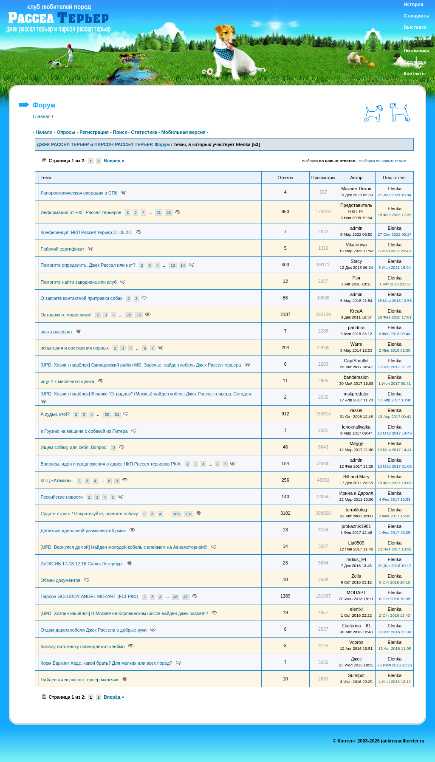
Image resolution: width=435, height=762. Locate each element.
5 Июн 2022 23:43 (395, 251)
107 (188, 514)
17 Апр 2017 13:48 (395, 400)
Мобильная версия (183, 132)
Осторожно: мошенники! (66, 314)
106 (176, 514)
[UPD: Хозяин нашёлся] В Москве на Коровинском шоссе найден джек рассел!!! (124, 613)
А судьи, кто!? (55, 414)
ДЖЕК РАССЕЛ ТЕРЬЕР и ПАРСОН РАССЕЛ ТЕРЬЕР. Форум (103, 144)
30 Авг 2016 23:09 (394, 632)
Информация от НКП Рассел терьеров (81, 212)
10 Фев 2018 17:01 (394, 317)
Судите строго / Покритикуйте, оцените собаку (89, 513)
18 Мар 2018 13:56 (395, 301)
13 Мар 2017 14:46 (395, 433)
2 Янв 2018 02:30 (394, 350)
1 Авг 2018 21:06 (394, 284)
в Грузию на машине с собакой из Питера (84, 431)
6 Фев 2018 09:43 (394, 334)
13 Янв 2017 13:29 (394, 549)
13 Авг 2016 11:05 (394, 648)
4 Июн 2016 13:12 (395, 682)
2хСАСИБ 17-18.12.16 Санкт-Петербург (82, 563)
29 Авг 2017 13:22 (394, 367)
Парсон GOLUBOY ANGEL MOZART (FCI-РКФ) (89, 596)
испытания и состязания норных (75, 347)
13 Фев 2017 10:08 (394, 483)
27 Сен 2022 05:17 (394, 234)
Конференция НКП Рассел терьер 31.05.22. (86, 232)
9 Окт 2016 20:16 (394, 582)
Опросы (65, 132)
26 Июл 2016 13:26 (394, 665)
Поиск (120, 132)
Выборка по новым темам (383, 161)
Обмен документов (61, 580)
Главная (42, 116)
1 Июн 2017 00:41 (395, 383)
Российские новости (62, 497)
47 (186, 597)
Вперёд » (114, 160)
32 (169, 213)
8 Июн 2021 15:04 (395, 267)
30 (107, 414)
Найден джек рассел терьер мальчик (79, 679)
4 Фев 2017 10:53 (394, 499)
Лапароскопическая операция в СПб (79, 192)
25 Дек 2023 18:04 (394, 195)
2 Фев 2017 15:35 (394, 516)
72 (129, 315)
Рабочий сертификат (63, 248)
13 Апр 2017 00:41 (395, 417)
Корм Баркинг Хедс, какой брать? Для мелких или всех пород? (106, 663)
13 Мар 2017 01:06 (395, 466)
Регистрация (94, 132)
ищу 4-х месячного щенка (67, 381)
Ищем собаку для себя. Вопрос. (74, 447)
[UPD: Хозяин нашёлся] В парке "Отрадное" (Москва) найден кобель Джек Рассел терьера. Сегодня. (146, 393)
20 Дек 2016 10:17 (394, 566)
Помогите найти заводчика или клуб (79, 282)
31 (158, 213)
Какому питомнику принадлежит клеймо (83, 646)
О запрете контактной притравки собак (81, 298)
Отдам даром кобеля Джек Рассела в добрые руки (94, 629)
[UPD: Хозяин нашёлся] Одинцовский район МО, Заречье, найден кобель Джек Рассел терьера (141, 364)
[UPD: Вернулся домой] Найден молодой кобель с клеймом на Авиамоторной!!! (124, 547)
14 (183, 265)
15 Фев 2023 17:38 (394, 215)
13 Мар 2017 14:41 (395, 450)
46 (175, 597)
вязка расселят (57, 331)
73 (139, 315)
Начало (44, 132)
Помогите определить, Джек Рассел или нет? (88, 265)
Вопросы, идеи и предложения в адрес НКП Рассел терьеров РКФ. (111, 463)
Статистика (144, 132)
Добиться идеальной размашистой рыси (83, 530)
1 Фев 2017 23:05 (394, 533)
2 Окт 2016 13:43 (394, 615)
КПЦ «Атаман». (57, 480)
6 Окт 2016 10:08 (394, 599)
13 (172, 265)
